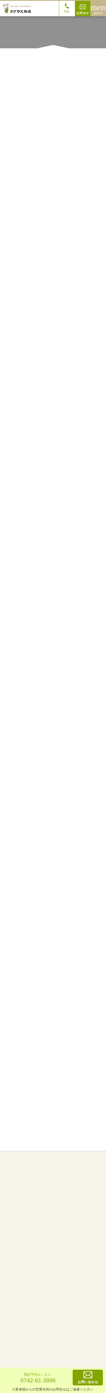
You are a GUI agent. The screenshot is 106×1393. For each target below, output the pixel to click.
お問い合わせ (88, 1377)
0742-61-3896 (37, 1377)
